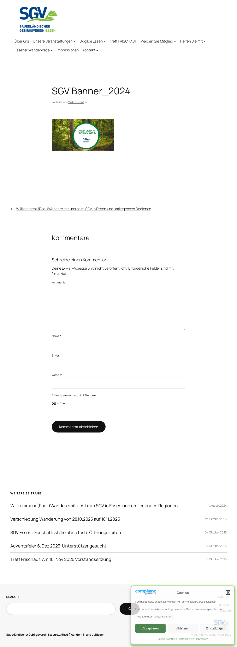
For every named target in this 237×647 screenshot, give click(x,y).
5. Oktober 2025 (216, 546)
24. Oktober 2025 (216, 532)
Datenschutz (186, 639)
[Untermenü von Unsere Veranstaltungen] (74, 41)
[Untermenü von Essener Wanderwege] (52, 50)
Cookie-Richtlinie (167, 639)
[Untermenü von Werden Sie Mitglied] (175, 41)
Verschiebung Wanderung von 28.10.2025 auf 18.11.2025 (65, 519)
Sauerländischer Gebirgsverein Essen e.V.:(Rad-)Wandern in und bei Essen (55, 634)
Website (57, 375)
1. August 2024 (217, 505)
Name (56, 336)
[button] (228, 592)
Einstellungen (215, 628)
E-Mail (57, 355)
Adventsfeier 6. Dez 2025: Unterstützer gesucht (58, 545)
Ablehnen (182, 628)
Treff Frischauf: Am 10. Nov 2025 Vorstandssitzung (60, 559)
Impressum (202, 639)
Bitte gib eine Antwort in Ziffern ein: (74, 395)
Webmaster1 (76, 102)
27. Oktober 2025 (216, 519)
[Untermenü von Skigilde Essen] (104, 41)
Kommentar (60, 282)
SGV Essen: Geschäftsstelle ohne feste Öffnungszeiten (65, 532)
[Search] (129, 609)
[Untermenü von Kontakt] (97, 50)
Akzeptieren (150, 628)
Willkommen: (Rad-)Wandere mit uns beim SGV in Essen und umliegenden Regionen (83, 208)
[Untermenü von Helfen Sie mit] (205, 41)
